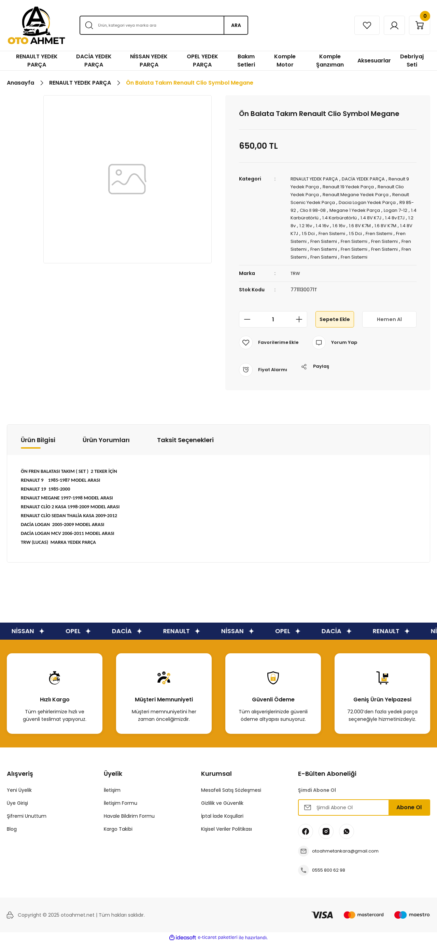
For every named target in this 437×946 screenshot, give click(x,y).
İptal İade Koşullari (222, 819)
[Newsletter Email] (364, 811)
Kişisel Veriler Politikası (226, 832)
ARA (236, 25)
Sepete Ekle (334, 323)
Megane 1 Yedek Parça (367, 208)
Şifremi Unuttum (26, 819)
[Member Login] (388, 25)
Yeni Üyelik (19, 793)
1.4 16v (357, 223)
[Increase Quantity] (301, 323)
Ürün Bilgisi (38, 443)
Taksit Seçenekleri (185, 443)
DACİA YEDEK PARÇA (369, 178)
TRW (296, 277)
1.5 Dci (352, 231)
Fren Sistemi (377, 231)
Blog (12, 832)
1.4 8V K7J (396, 216)
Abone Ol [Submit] (409, 811)
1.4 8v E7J (302, 223)
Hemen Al (389, 323)
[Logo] (36, 25)
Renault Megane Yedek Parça (359, 193)
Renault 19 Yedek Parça (355, 186)
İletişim (112, 793)
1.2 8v (322, 223)
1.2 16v (339, 223)
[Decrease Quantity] (245, 323)
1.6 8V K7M (398, 223)
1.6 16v (375, 223)
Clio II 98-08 (323, 208)
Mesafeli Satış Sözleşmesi (231, 793)
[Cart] (417, 25)
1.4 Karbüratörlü (322, 216)
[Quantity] (273, 323)
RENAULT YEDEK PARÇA (316, 178)
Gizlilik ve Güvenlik (222, 806)
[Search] (164, 25)
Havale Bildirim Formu (129, 819)
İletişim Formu (120, 806)
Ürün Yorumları (106, 443)
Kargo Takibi (118, 832)
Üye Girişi (17, 806)
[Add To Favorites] (269, 346)
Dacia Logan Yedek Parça (371, 201)
